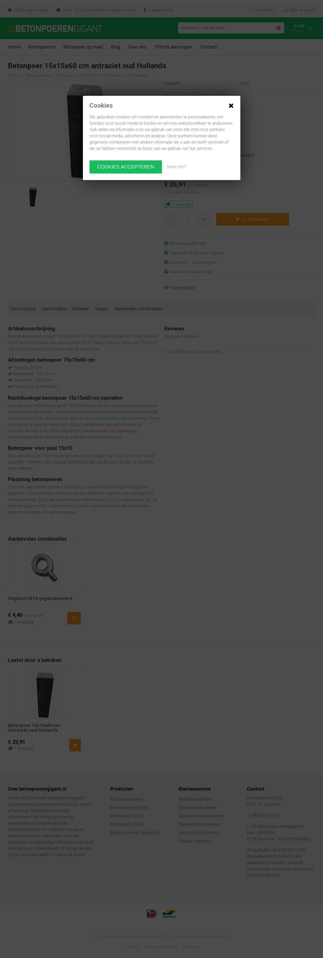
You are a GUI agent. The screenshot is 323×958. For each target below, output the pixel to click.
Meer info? (177, 166)
